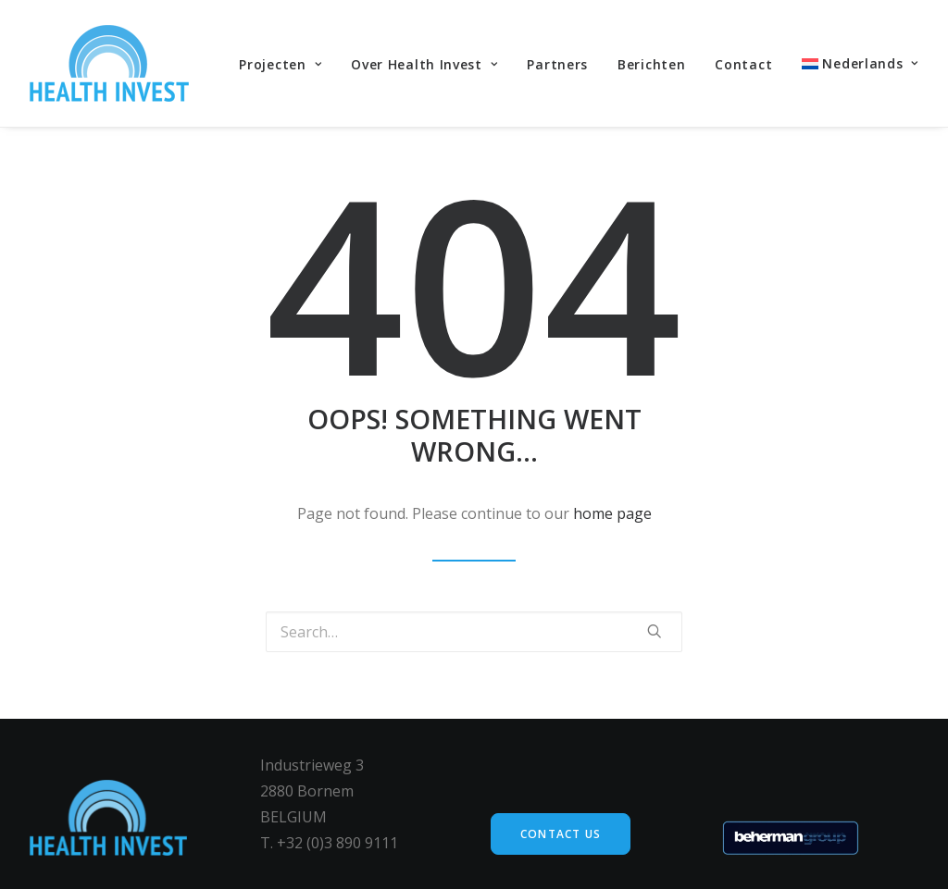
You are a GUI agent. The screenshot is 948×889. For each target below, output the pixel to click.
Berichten (651, 64)
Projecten (280, 64)
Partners (557, 64)
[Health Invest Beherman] (109, 63)
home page (612, 513)
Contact (743, 64)
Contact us (560, 834)
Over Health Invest (424, 64)
